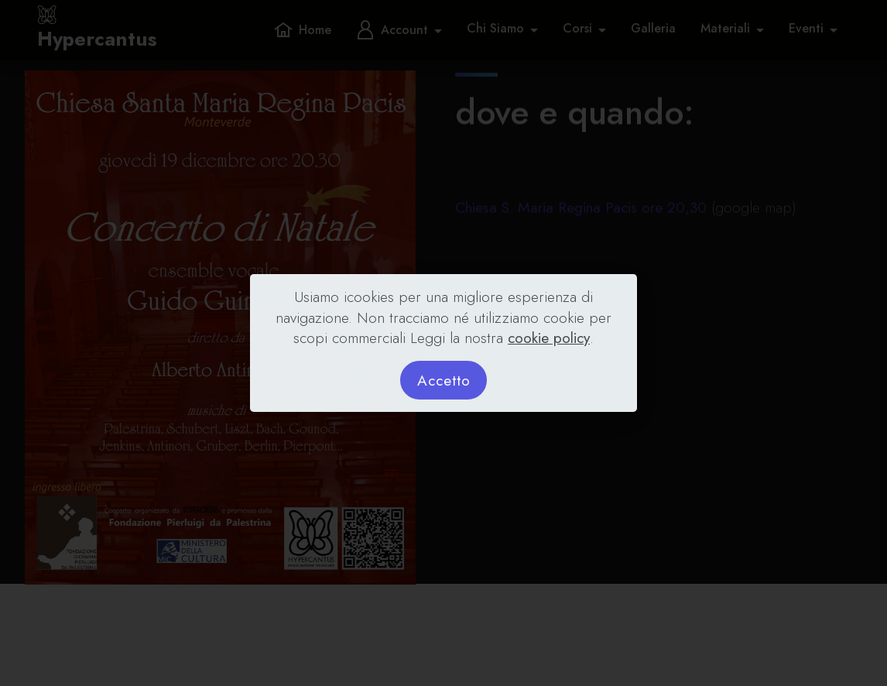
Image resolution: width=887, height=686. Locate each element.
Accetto (444, 380)
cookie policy (549, 337)
